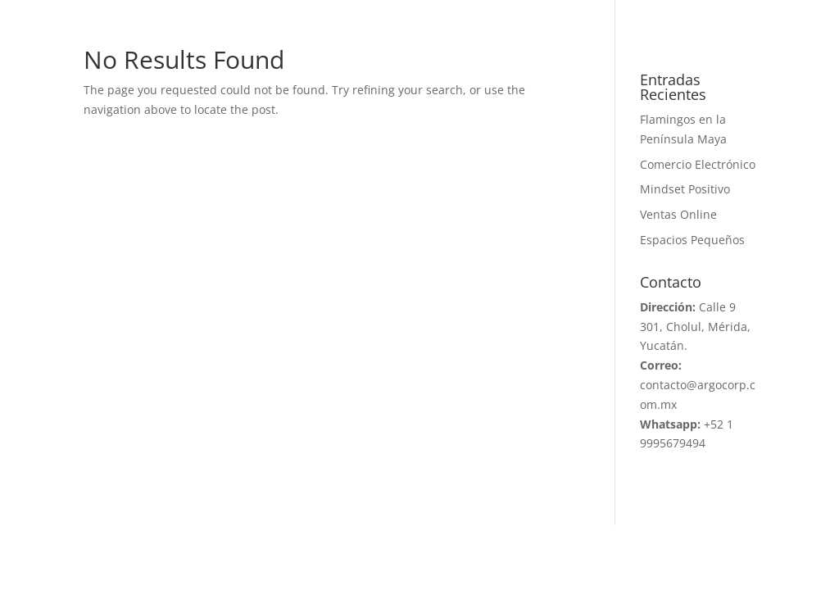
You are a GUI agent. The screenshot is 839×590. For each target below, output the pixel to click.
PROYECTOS (425, 14)
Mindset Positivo (685, 189)
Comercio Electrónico (697, 164)
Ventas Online (678, 214)
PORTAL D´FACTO (707, 14)
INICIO (81, 14)
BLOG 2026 (561, 14)
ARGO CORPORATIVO (233, 14)
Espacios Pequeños (692, 239)
